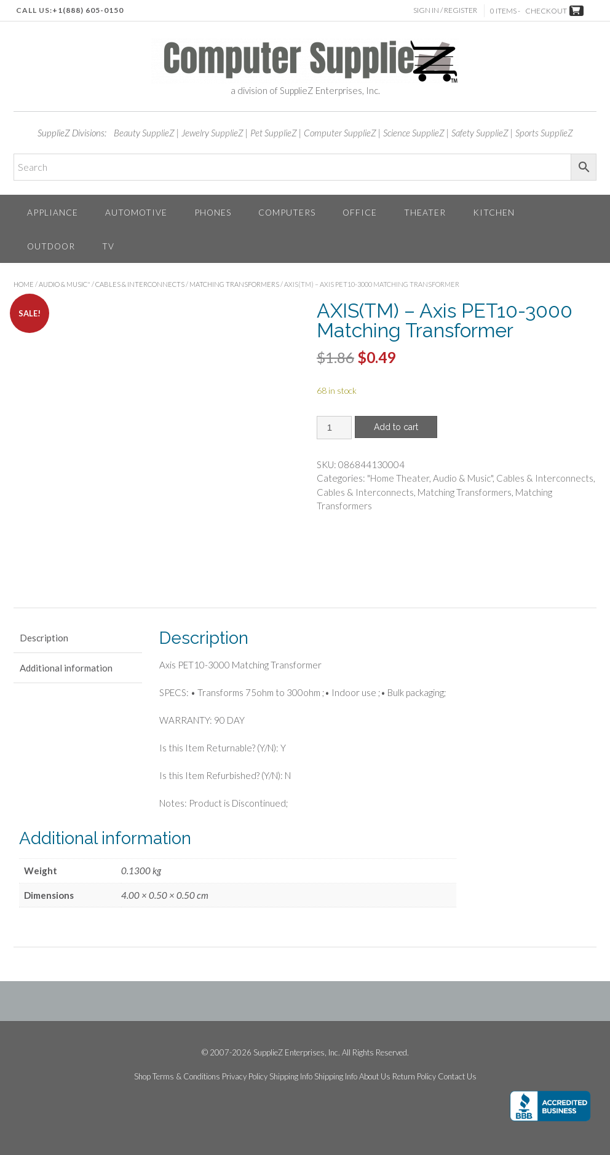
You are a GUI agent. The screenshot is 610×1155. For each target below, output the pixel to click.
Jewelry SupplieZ (212, 132)
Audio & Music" (64, 284)
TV (108, 246)
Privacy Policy (244, 1077)
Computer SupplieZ (340, 132)
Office (360, 212)
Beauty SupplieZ (144, 132)
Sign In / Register (446, 10)
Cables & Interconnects (139, 284)
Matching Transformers (234, 284)
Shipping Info (290, 1077)
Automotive (136, 212)
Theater (425, 212)
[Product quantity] (334, 427)
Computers (286, 212)
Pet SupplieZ (273, 132)
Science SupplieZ (414, 132)
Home (24, 284)
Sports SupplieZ (544, 132)
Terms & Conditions (186, 1077)
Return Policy (414, 1077)
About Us (374, 1077)
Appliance (52, 212)
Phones (212, 212)
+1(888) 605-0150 (88, 10)
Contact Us (457, 1077)
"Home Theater (398, 478)
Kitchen (494, 212)
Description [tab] (44, 637)
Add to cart (396, 427)
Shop (142, 1077)
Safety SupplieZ (480, 132)
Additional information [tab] (66, 667)
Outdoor (51, 246)
